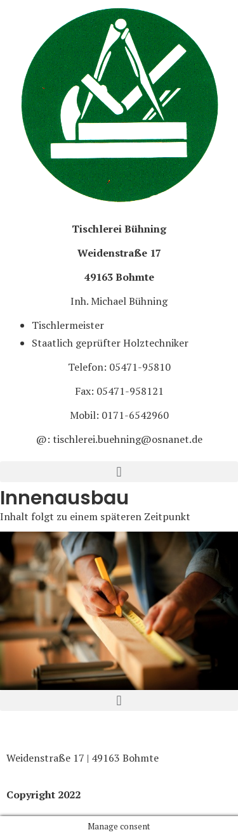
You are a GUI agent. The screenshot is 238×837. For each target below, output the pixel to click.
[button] (119, 471)
